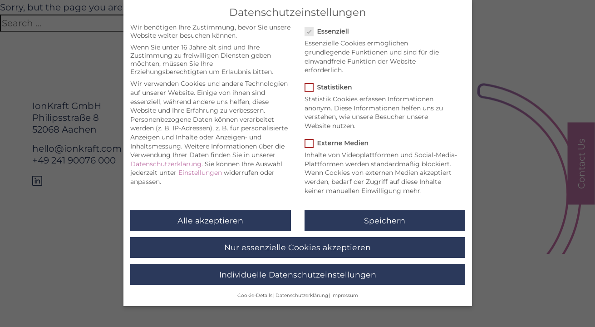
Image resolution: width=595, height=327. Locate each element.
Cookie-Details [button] (254, 291)
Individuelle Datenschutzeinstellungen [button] (297, 270)
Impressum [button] (344, 291)
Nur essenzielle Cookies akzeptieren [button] (297, 243)
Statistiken (331, 83)
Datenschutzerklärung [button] (301, 291)
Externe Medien (340, 139)
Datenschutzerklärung (166, 160)
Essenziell (330, 27)
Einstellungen (200, 168)
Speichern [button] (384, 216)
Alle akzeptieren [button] (210, 216)
